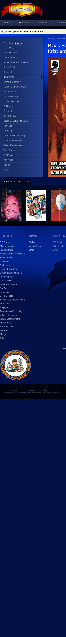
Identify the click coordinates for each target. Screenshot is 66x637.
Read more (37, 31)
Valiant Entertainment (13, 145)
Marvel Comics (10, 52)
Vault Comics (9, 150)
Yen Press (8, 160)
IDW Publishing (10, 96)
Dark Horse (8, 77)
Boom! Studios (10, 67)
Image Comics (10, 57)
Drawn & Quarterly (12, 82)
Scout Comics (9, 116)
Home (7, 22)
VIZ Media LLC (10, 155)
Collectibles (43, 22)
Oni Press (8, 106)
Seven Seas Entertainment (15, 121)
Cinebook (7, 72)
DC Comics (8, 48)
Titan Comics (9, 126)
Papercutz (8, 111)
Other (6, 170)
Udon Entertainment (12, 140)
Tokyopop (7, 130)
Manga (6, 165)
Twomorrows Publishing (14, 135)
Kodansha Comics (11, 101)
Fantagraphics (10, 91)
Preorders (24, 22)
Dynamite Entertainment (14, 87)
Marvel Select (35, 246)
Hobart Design (56, 393)
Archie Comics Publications (16, 62)
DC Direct (33, 242)
